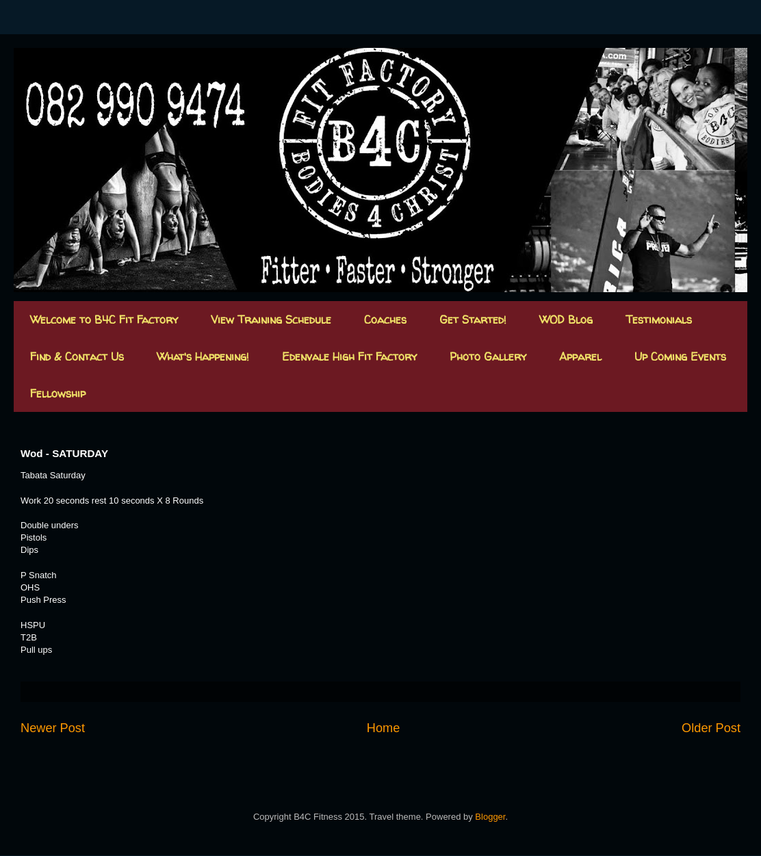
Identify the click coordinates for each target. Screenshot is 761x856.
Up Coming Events (680, 356)
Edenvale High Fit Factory (349, 356)
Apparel (580, 356)
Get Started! (472, 319)
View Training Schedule (271, 319)
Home (383, 728)
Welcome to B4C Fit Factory (104, 319)
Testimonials (658, 319)
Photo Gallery (488, 356)
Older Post (711, 728)
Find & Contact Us (77, 356)
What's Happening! (203, 356)
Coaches (385, 319)
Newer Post (53, 728)
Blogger (490, 817)
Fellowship (58, 393)
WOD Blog (566, 319)
